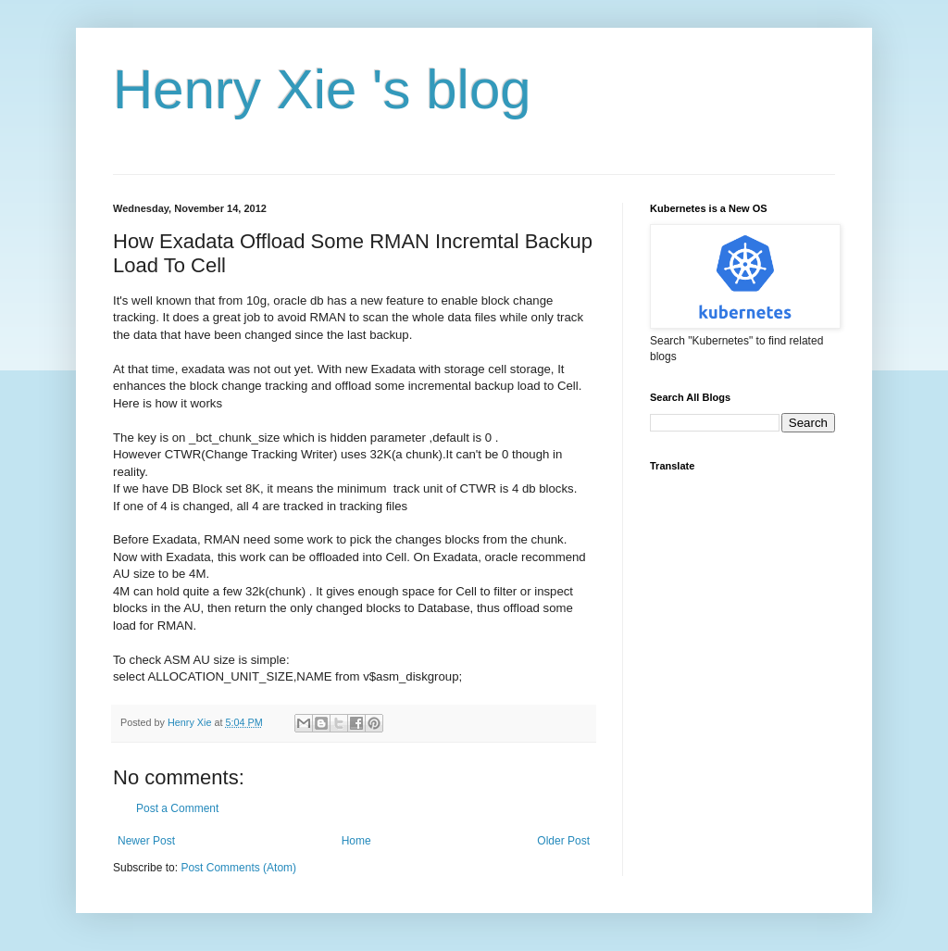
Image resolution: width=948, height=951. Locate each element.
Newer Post (146, 840)
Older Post (563, 840)
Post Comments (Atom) (238, 867)
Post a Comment (177, 808)
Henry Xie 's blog (322, 89)
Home (356, 840)
